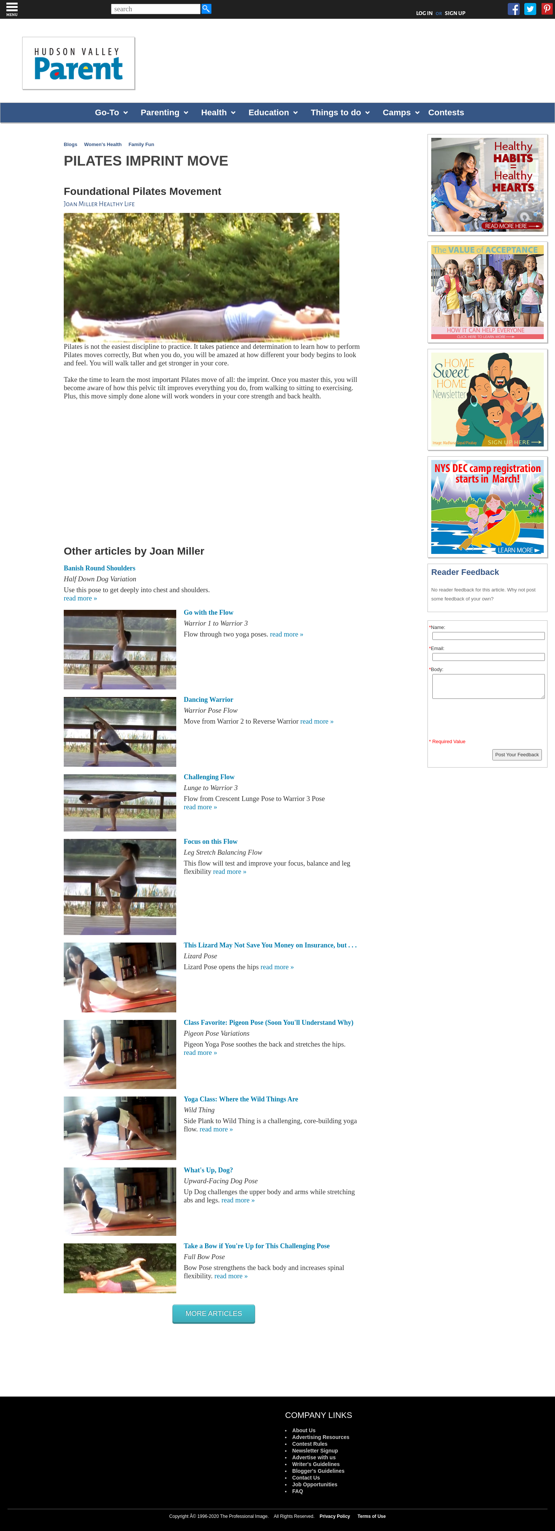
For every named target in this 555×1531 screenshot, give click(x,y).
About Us (303, 1430)
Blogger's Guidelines (318, 1471)
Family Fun (141, 144)
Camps (397, 112)
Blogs (70, 144)
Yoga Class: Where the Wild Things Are (241, 1099)
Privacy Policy (335, 1516)
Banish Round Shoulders (99, 568)
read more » (80, 598)
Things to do (336, 112)
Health (213, 112)
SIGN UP (455, 13)
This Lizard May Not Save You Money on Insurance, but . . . (270, 945)
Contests (446, 112)
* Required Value (447, 741)
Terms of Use (372, 1516)
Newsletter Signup (315, 1451)
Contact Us (306, 1478)
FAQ (297, 1491)
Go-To (107, 112)
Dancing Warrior (208, 699)
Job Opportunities (315, 1484)
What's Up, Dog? (208, 1170)
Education (269, 112)
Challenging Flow (209, 777)
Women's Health (103, 144)
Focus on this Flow (211, 841)
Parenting (160, 112)
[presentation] (489, 720)
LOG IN (424, 13)
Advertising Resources (321, 1437)
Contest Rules (309, 1444)
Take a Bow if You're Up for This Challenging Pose (257, 1246)
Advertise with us (314, 1457)
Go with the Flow (209, 612)
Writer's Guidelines (316, 1464)
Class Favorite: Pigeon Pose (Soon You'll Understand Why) (269, 1022)
